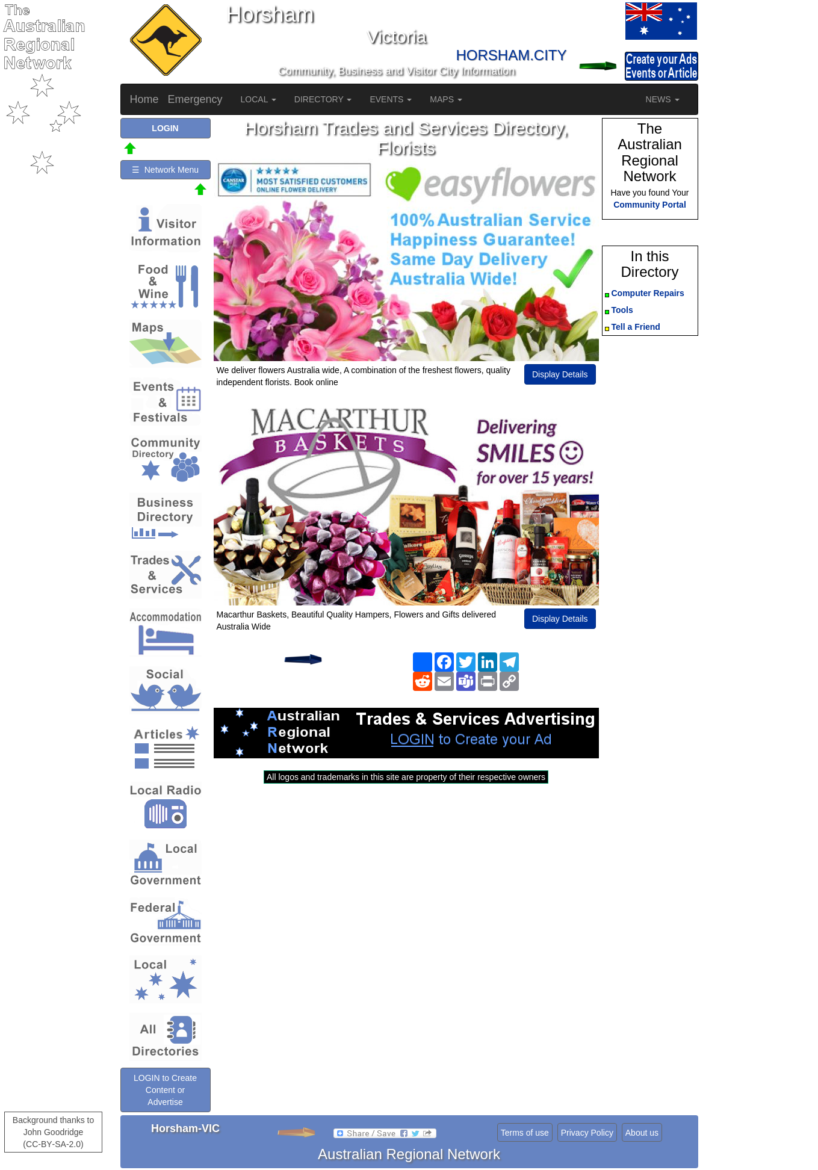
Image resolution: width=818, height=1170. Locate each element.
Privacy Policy (587, 1133)
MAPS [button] (446, 99)
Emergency (195, 99)
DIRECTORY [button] (323, 99)
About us (641, 1133)
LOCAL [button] (258, 99)
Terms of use (525, 1133)
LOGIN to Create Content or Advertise (165, 1090)
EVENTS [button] (391, 99)
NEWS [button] (663, 99)
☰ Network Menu (165, 170)
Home (144, 99)
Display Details (560, 374)
